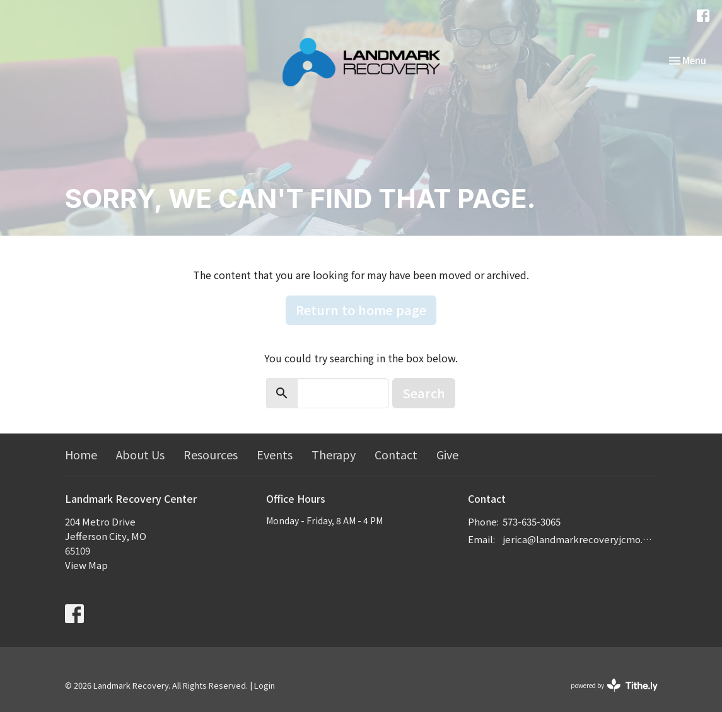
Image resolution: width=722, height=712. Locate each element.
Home (81, 454)
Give (447, 454)
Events (275, 454)
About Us (140, 454)
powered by (614, 685)
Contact (396, 454)
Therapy (334, 454)
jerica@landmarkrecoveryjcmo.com (580, 539)
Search (423, 393)
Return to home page (361, 310)
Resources (210, 454)
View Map (86, 564)
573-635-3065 (532, 521)
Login (264, 685)
